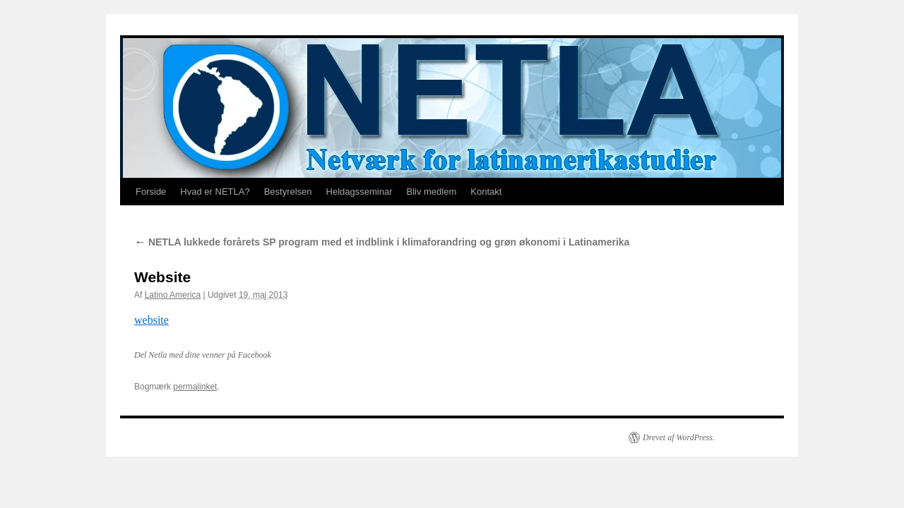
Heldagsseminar (359, 191)
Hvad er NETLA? (214, 191)
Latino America (173, 295)
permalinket (195, 387)
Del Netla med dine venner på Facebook (202, 355)
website (151, 320)
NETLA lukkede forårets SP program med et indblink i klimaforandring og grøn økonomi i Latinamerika (381, 242)
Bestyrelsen (288, 191)
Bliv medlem (431, 191)
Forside (151, 191)
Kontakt (485, 191)
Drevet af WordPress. (679, 437)
